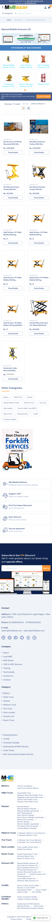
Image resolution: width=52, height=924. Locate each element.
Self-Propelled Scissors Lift (27, 868)
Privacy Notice (16, 919)
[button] (25, 90)
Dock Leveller (8, 408)
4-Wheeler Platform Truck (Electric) (31, 833)
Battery (6, 397)
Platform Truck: (8, 833)
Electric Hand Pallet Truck (27, 799)
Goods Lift (21, 874)
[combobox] (9, 13)
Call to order (43, 96)
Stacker (29, 397)
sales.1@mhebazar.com (35, 1)
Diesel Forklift (22, 892)
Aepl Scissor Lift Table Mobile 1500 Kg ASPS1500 (12, 233)
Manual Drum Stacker (25, 820)
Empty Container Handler (27, 897)
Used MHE (7, 656)
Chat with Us (40, 918)
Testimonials (8, 672)
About (6, 652)
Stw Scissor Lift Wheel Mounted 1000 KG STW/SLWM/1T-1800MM (12, 143)
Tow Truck (42, 403)
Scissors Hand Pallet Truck (27, 802)
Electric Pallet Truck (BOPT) (27, 408)
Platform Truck (29, 403)
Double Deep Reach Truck (27, 854)
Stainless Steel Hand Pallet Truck (30, 795)
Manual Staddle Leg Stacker (28, 811)
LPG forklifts (36, 892)
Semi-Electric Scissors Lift (27, 865)
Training (6, 668)
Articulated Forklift (24, 890)
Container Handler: (6, 897)
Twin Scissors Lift (24, 876)
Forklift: (5, 885)
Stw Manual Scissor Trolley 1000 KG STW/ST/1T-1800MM (37, 143)
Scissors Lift (19, 20)
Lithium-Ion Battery (24, 786)
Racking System (22, 414)
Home (9, 20)
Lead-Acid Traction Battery (28, 788)
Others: (5, 903)
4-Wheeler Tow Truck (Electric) (29, 840)
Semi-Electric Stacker (25, 815)
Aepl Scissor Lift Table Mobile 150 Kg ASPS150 (12, 324)
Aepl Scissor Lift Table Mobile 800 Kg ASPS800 (38, 233)
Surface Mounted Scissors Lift (29, 872)
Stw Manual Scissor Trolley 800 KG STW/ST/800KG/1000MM (13, 188)
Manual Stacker (23, 806)
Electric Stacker (23, 822)
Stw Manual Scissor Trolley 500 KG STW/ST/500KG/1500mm (39, 188)
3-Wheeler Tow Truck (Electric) (29, 842)
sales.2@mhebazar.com (34, 630)
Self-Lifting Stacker (24, 813)
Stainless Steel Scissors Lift (27, 881)
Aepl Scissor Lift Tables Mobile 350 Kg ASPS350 (38, 278)
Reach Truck (8, 414)
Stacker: (5, 806)
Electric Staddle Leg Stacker (28, 824)
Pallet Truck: (7, 793)
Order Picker (8, 750)
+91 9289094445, (30, 3)
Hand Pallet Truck (24, 793)
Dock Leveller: (8, 847)
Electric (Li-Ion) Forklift (26, 888)
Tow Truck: (6, 840)
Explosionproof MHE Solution (16, 746)
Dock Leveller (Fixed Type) (27, 847)
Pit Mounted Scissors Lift (26, 870)
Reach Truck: (7, 854)
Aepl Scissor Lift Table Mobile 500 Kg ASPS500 (12, 278)
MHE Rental (8, 660)
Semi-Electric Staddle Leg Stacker (30, 817)
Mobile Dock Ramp (24, 849)
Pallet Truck (18, 397)
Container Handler (10, 419)
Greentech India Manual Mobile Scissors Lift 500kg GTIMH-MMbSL (11, 369)
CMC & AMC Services (12, 664)
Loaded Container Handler (27, 899)
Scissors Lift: (7, 863)
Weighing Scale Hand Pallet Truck (30, 797)
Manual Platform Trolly (11, 403)
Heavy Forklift (41, 890)
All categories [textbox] (7, 13)
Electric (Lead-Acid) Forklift (28, 885)
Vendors (7, 679)
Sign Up (46, 568)
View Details (13, 152)
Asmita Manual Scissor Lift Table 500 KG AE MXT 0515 (38, 324)
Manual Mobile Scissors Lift (35, 20)
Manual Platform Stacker (26, 809)
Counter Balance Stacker (26, 828)
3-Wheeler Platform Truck (27, 835)
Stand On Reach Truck (26, 858)
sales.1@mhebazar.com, (11, 630)
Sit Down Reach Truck (25, 856)
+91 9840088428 (33, 622)
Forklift (35, 414)
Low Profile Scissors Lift (26, 878)
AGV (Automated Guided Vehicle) (18, 754)
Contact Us (8, 676)
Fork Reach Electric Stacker (27, 826)
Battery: (5, 786)
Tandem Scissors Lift (37, 874)
